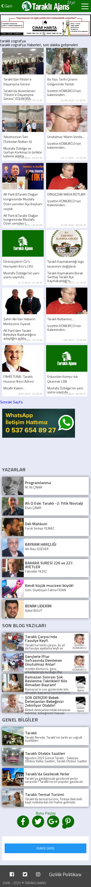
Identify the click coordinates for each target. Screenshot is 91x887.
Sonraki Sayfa (11, 402)
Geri (6, 6)
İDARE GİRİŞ (45, 848)
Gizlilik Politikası (65, 874)
